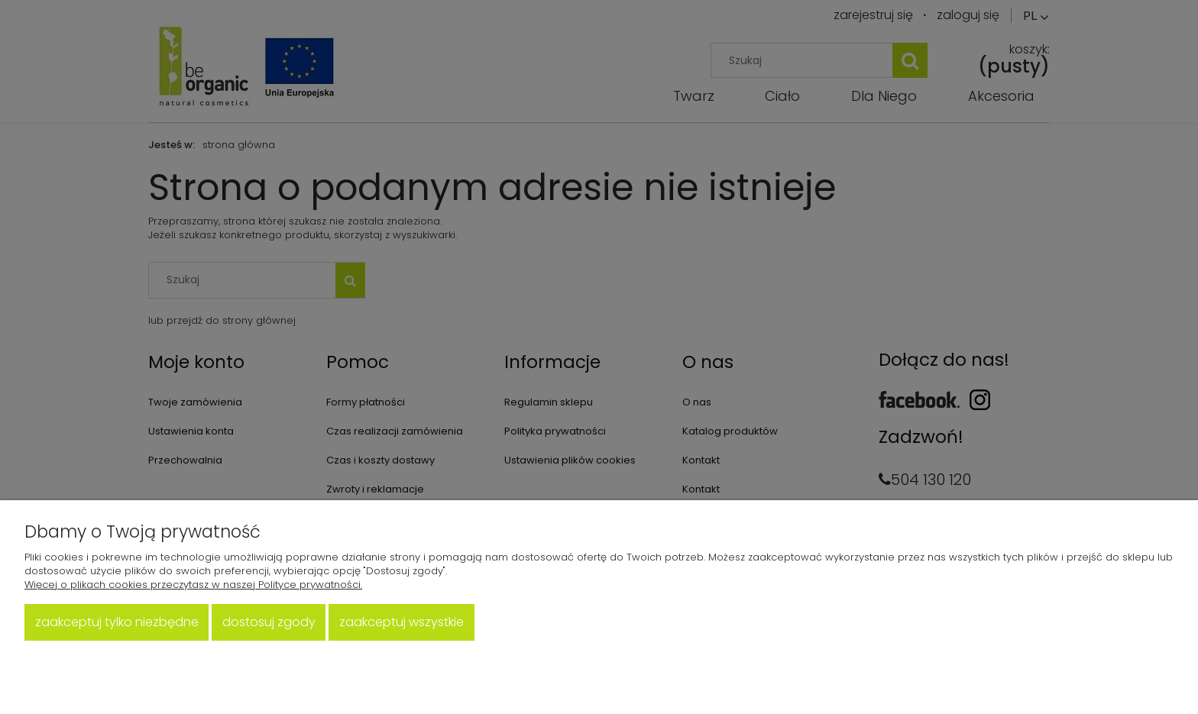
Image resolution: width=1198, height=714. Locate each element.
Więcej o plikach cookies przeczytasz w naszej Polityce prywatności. (193, 584)
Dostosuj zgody (269, 622)
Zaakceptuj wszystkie (401, 622)
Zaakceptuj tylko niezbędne (117, 622)
